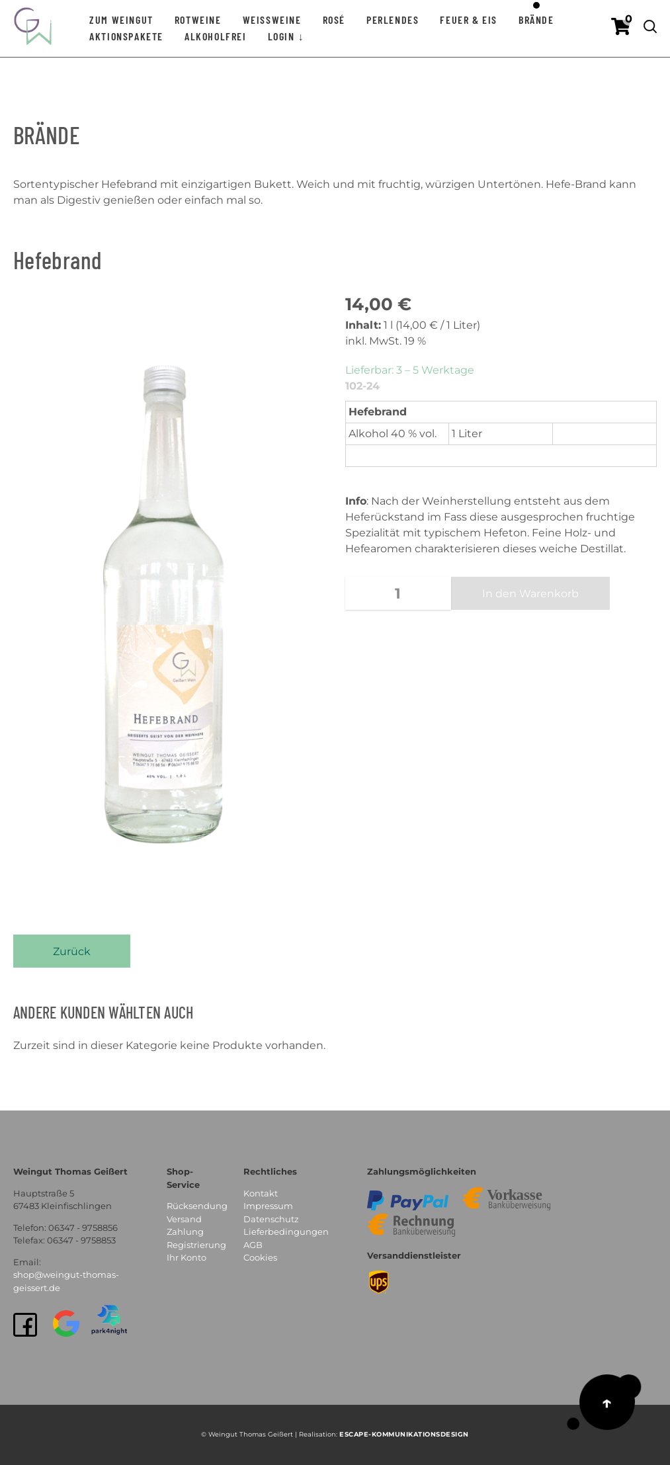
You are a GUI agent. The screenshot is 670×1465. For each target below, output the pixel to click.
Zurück (72, 951)
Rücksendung (197, 1205)
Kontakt (260, 1193)
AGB (253, 1244)
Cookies (260, 1257)
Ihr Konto (186, 1257)
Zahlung (185, 1231)
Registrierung (196, 1244)
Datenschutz (271, 1219)
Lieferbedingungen (286, 1231)
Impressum (268, 1205)
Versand (184, 1219)
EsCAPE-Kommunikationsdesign (404, 1434)
